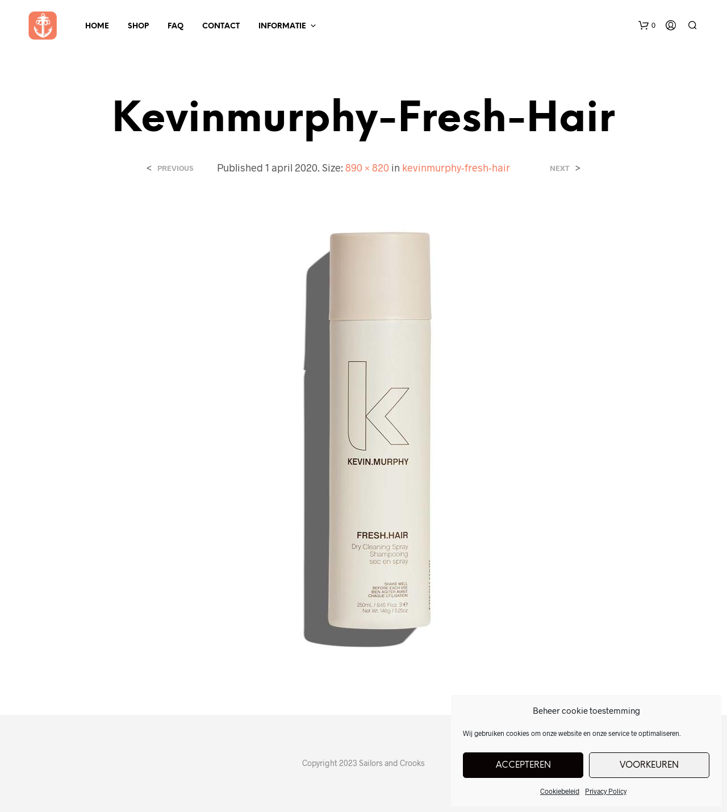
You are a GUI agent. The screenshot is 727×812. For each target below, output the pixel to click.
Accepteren (523, 765)
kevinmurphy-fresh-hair (456, 167)
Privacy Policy (605, 791)
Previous (175, 168)
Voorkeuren (649, 765)
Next (560, 168)
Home (97, 26)
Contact (221, 26)
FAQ (175, 26)
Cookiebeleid (559, 791)
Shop (138, 26)
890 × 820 (367, 167)
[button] (646, 25)
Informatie (282, 26)
